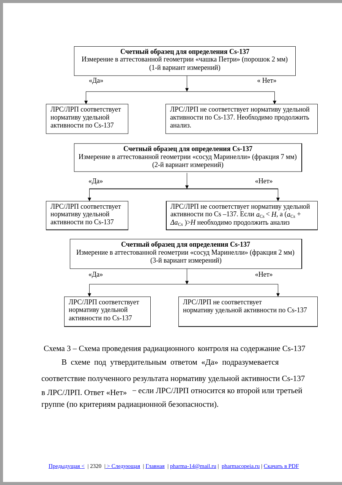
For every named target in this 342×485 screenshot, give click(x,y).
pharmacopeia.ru (241, 466)
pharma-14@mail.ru (193, 466)
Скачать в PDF (281, 466)
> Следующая (123, 466)
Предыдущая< (67, 466)
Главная (154, 466)
